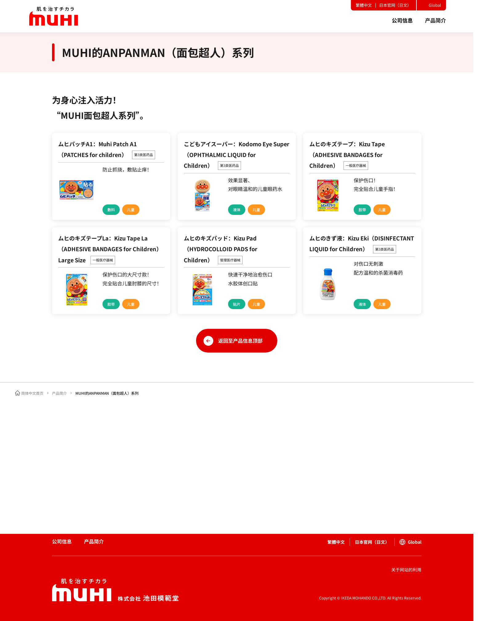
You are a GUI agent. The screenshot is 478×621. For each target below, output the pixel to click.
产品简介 (59, 393)
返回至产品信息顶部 (240, 340)
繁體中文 (364, 5)
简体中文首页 (32, 393)
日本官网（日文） (395, 5)
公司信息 (62, 541)
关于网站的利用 (406, 570)
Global (435, 5)
